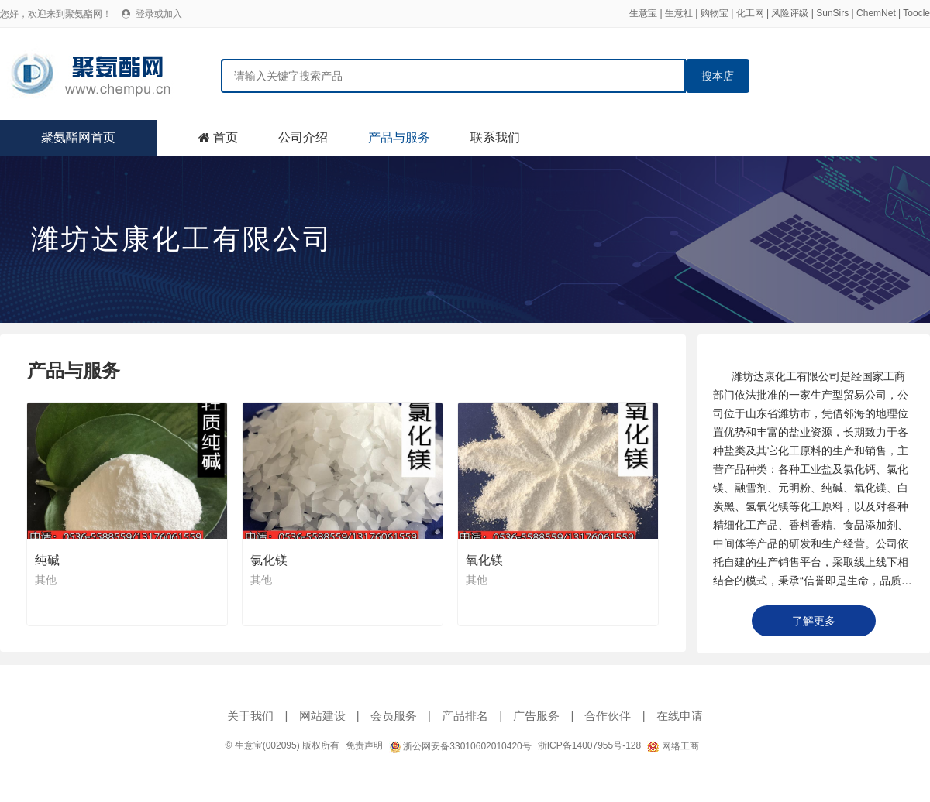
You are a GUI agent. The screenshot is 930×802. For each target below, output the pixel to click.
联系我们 (495, 137)
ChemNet (876, 13)
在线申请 (679, 715)
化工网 (750, 13)
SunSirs (832, 13)
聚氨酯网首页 (78, 137)
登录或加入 (159, 14)
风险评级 (789, 13)
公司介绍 (303, 137)
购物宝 (714, 13)
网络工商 (672, 746)
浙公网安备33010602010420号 (460, 746)
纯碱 (47, 560)
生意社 (679, 13)
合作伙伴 (607, 715)
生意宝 (643, 13)
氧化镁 (484, 560)
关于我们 (250, 715)
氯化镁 (269, 560)
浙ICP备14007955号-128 (589, 745)
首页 (225, 137)
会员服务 (393, 715)
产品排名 (465, 715)
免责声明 (364, 745)
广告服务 (536, 715)
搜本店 (717, 76)
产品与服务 (399, 137)
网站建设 (322, 715)
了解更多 (813, 621)
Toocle (916, 13)
